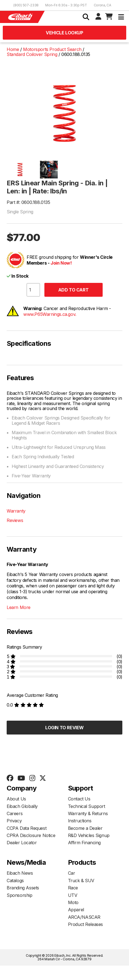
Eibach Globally (22, 806)
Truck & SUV (81, 880)
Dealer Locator (22, 842)
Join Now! (61, 263)
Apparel (76, 909)
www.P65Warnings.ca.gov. (49, 314)
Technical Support (86, 806)
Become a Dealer (85, 828)
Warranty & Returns (88, 813)
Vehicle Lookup (64, 32)
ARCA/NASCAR (84, 917)
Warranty (16, 511)
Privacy (14, 820)
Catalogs (15, 880)
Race (73, 887)
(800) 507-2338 (26, 5)
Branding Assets (23, 887)
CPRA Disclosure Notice (31, 835)
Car (71, 873)
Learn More (19, 607)
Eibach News (20, 873)
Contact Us (79, 798)
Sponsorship (19, 895)
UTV (72, 895)
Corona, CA (102, 5)
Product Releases (85, 924)
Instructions (80, 820)
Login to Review (64, 727)
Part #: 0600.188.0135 (28, 202)
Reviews (15, 520)
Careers (14, 813)
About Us (16, 798)
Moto (73, 902)
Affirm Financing (84, 842)
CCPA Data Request (26, 828)
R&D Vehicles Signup (89, 835)
